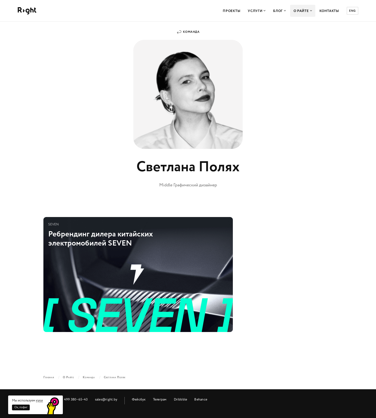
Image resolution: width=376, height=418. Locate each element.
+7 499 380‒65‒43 (73, 399)
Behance (200, 399)
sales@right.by (106, 399)
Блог (279, 11)
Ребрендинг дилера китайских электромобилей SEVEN (138, 274)
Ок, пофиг (20, 407)
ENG (352, 11)
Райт (27, 11)
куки (39, 400)
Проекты (231, 11)
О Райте (303, 11)
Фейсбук (139, 399)
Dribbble (180, 399)
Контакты (329, 11)
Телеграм (160, 399)
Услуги (257, 11)
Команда (191, 32)
